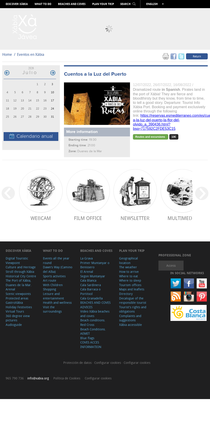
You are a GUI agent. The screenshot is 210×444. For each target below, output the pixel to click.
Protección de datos (77, 362)
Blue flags (87, 338)
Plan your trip (103, 4)
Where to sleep (130, 280)
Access (171, 265)
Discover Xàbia (17, 4)
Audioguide (14, 324)
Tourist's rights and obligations (132, 309)
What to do (43, 4)
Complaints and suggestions (130, 318)
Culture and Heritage (21, 267)
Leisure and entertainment (53, 296)
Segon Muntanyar (92, 276)
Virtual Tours (15, 311)
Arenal (10, 289)
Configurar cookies (108, 362)
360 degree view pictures (18, 318)
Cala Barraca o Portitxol (90, 291)
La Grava (86, 258)
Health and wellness (57, 302)
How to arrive (129, 271)
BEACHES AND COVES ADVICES (95, 304)
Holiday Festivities (19, 307)
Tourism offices (130, 285)
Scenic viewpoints (18, 294)
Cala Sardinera (90, 285)
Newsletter (134, 218)
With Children (53, 285)
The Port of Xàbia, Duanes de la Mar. (19, 282)
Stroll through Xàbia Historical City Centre (21, 273)
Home (7, 54)
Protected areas (17, 298)
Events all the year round (56, 260)
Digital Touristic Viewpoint (17, 260)
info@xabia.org (38, 378)
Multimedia (182, 218)
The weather (128, 267)
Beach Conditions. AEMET (93, 331)
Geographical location (128, 260)
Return (197, 56)
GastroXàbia (14, 302)
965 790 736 (15, 378)
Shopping (49, 289)
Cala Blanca (88, 280)
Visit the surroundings (52, 309)
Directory (126, 294)
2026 (31, 68)
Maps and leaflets (131, 289)
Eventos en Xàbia (30, 54)
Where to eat (128, 276)
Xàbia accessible (130, 324)
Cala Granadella (91, 298)
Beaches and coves (71, 4)
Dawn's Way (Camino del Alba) (57, 269)
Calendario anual (31, 136)
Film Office (88, 218)
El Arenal (86, 271)
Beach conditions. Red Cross (92, 322)
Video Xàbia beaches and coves (94, 313)
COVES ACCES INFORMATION (90, 344)
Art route (49, 280)
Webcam (41, 218)
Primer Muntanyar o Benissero (94, 265)
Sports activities (54, 276)
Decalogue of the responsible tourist (132, 300)
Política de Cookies (66, 378)
